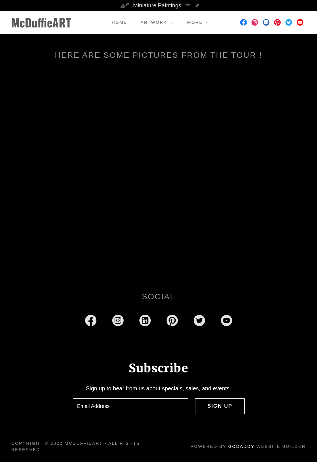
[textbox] (131, 406)
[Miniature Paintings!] (158, 5)
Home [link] (119, 22)
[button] (155, 22)
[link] (50, 25)
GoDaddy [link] (241, 446)
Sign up (219, 406)
